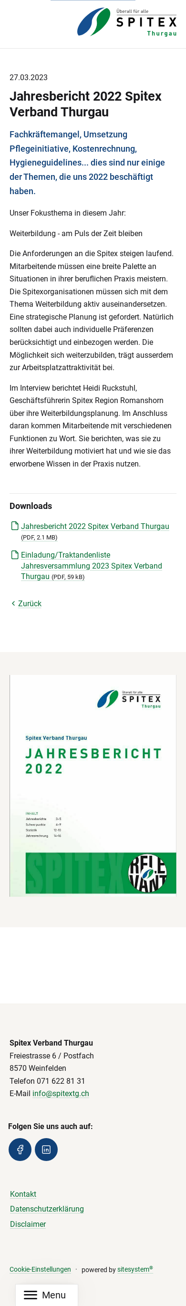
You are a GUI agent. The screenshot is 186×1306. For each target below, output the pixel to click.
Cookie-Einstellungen (40, 1269)
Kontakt (23, 1194)
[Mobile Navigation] (45, 1295)
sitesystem (135, 1269)
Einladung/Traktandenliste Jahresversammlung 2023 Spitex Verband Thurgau (91, 565)
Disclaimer (28, 1224)
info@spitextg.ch (60, 1093)
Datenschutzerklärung (47, 1208)
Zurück (25, 603)
